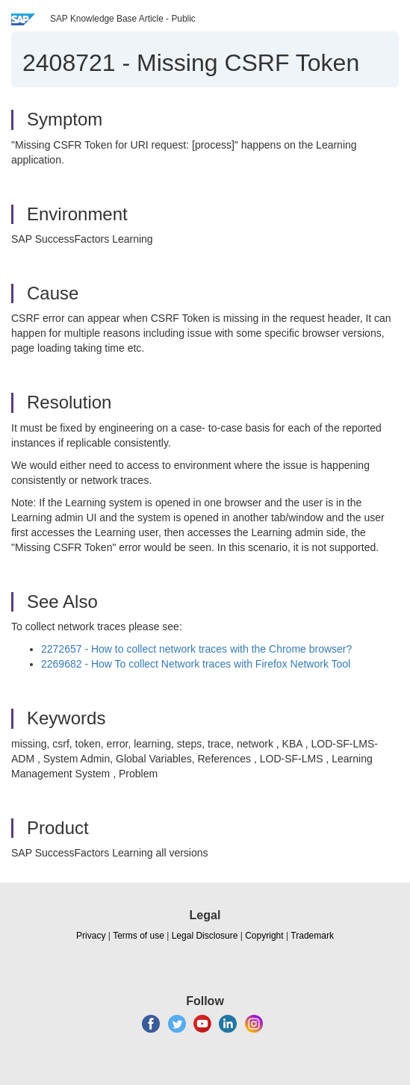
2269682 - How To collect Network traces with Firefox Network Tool (195, 664)
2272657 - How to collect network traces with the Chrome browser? (196, 649)
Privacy (90, 935)
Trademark (312, 935)
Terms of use (138, 935)
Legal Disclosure (205, 935)
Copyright (264, 935)
